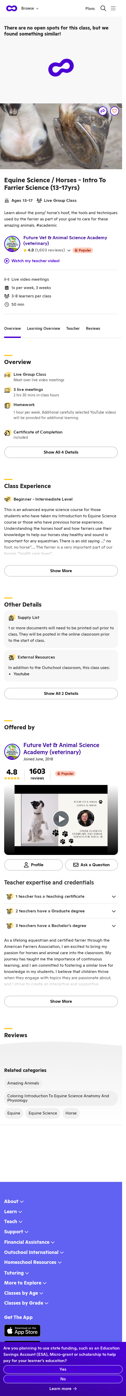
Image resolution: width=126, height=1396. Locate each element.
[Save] (114, 111)
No (63, 1379)
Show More (61, 570)
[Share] (102, 111)
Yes (63, 1369)
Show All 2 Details (61, 693)
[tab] (12, 328)
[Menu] (113, 8)
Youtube (21, 674)
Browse (30, 8)
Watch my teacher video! (32, 260)
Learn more (63, 1388)
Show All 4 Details (61, 452)
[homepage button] (11, 8)
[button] (61, 896)
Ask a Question (91, 864)
